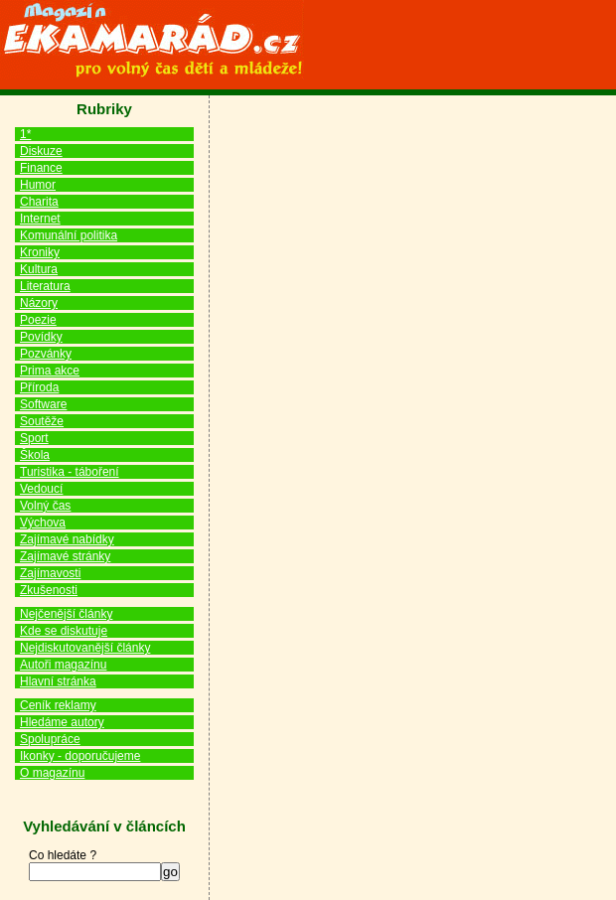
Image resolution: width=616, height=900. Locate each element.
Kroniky (40, 252)
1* (25, 134)
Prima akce (49, 370)
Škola (35, 455)
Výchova (43, 522)
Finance (41, 168)
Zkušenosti (48, 590)
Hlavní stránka (58, 681)
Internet (40, 218)
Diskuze (41, 151)
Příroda (39, 387)
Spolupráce (50, 739)
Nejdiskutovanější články (85, 648)
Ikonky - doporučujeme (80, 756)
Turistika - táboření (69, 472)
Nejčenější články (66, 614)
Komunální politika (68, 235)
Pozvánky (46, 354)
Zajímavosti (50, 573)
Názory (39, 303)
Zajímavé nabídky (67, 539)
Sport (34, 438)
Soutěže (42, 421)
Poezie (38, 320)
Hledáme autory (62, 722)
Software (43, 404)
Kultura (39, 269)
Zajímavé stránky (65, 556)
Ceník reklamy (58, 705)
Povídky (41, 337)
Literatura (45, 286)
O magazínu (52, 773)
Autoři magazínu (63, 665)
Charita (39, 202)
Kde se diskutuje (63, 631)
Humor (38, 185)
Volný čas (45, 506)
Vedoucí (41, 489)
